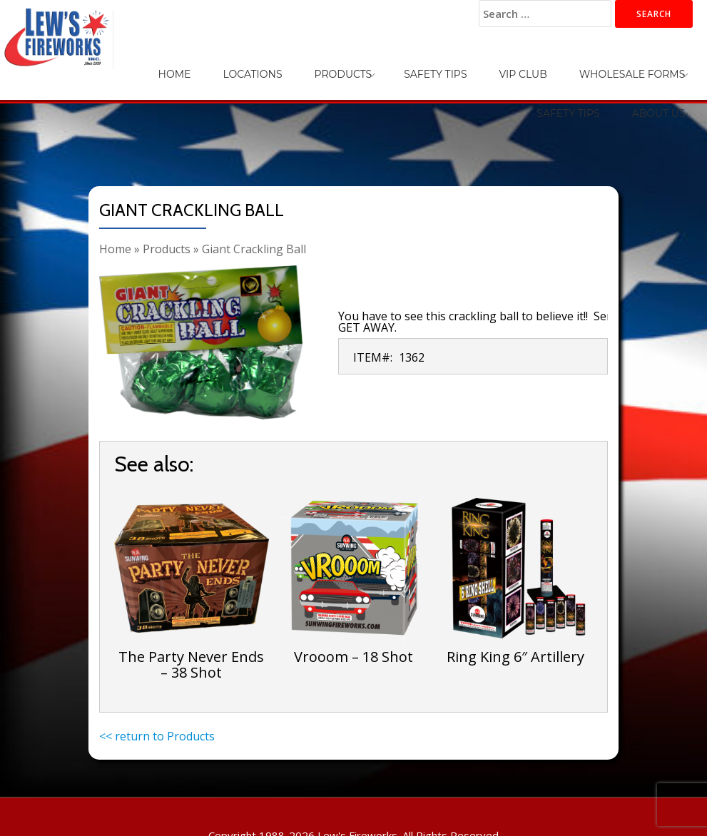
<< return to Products (157, 736)
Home (129, 64)
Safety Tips (336, 64)
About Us (667, 64)
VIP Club (405, 64)
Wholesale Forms (497, 64)
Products (262, 64)
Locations (189, 64)
